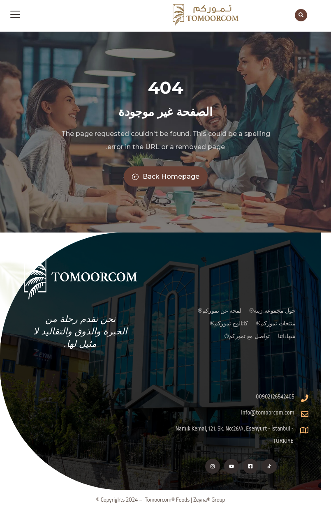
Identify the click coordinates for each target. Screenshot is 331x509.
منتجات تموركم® (275, 323)
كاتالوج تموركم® (229, 323)
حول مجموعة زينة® (273, 310)
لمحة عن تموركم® (219, 310)
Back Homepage (165, 176)
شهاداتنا (286, 336)
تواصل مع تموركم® (247, 336)
